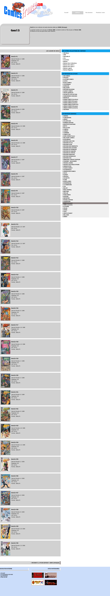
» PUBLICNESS (66, 194)
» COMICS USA (66, 134)
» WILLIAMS (65, 215)
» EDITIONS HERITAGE (68, 154)
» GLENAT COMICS (67, 91)
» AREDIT (64, 119)
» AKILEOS (65, 77)
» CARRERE (65, 132)
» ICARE (64, 179)
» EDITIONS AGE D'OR (68, 141)
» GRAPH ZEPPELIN (67, 92)
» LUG (64, 186)
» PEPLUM (65, 193)
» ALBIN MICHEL (66, 117)
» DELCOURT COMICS (68, 137)
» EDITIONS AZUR (67, 144)
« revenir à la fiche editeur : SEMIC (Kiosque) (45, 562)
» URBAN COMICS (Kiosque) (70, 106)
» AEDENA (65, 116)
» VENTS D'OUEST (67, 213)
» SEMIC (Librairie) (67, 205)
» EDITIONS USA (66, 158)
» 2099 (64, 54)
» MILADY (65, 188)
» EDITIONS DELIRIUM (68, 89)
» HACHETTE (65, 178)
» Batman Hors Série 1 (68, 65)
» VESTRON (65, 109)
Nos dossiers (88, 12)
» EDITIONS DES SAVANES (69, 147)
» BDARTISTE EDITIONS (68, 124)
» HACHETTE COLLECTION (69, 94)
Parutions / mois (100, 12)
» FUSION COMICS (67, 168)
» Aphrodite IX (66, 56)
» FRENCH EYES (66, 166)
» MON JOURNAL (67, 189)
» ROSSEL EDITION (67, 199)
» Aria (64, 58)
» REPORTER (66, 198)
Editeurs (77, 12)
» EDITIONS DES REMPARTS (70, 146)
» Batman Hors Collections (69, 63)
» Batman (64, 61)
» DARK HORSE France (68, 136)
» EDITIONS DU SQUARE (69, 151)
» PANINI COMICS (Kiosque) (69, 101)
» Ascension (65, 59)
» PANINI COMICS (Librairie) (69, 102)
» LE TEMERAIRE (67, 184)
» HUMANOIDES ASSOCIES (69, 96)
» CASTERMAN (66, 84)
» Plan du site (3, 577)
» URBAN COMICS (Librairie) (70, 107)
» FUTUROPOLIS (66, 169)
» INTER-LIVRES (66, 181)
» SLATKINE (65, 206)
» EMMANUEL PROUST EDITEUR (71, 159)
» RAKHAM (65, 196)
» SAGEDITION (66, 201)
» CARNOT (65, 131)
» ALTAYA (64, 81)
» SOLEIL (64, 208)
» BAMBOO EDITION (67, 122)
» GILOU (64, 173)
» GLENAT (65, 174)
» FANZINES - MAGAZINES (69, 161)
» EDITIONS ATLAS (67, 142)
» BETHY (64, 126)
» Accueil (2, 573)
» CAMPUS (65, 129)
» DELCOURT (66, 87)
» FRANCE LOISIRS (67, 163)
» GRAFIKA (65, 176)
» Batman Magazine (67, 70)
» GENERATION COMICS (69, 171)
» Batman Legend (67, 68)
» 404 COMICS (66, 76)
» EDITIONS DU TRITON (68, 153)
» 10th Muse (65, 53)
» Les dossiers (4, 575)
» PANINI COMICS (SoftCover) (70, 104)
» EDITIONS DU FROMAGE (69, 149)
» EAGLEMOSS (66, 139)
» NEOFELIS (65, 97)
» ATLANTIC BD (66, 121)
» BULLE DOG (66, 127)
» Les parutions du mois (6, 574)
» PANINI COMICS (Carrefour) (70, 99)
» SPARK (64, 210)
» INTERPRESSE (66, 183)
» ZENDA (64, 216)
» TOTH (64, 211)
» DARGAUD (65, 86)
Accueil (66, 12)
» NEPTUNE (65, 191)
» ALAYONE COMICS (67, 79)
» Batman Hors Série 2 (68, 66)
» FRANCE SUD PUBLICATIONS (70, 164)
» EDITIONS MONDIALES (69, 156)
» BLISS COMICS (67, 82)
